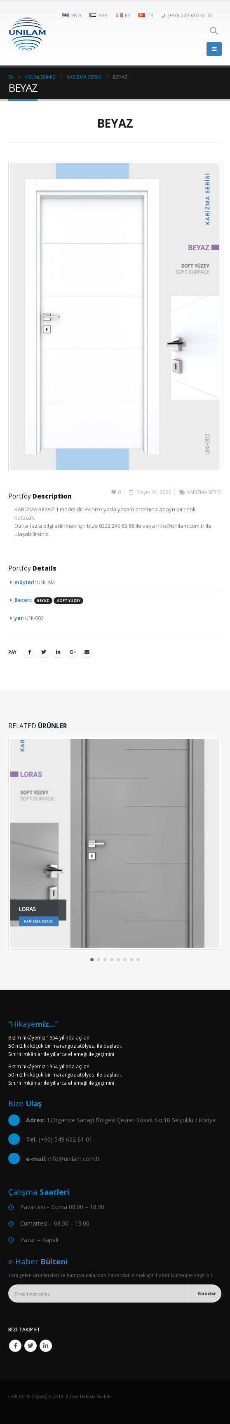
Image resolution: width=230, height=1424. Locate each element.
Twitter (43, 651)
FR (123, 15)
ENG (71, 15)
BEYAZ (43, 600)
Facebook (29, 651)
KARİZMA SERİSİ (204, 492)
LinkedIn (58, 651)
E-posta (87, 651)
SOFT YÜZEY (68, 600)
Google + (72, 651)
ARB (98, 15)
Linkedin (46, 1346)
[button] (92, 959)
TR (145, 15)
